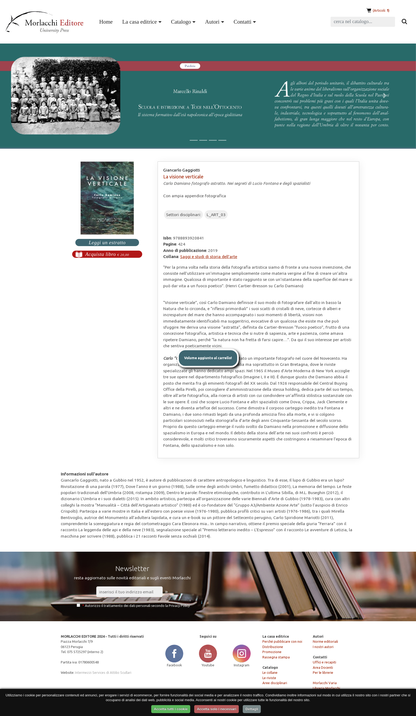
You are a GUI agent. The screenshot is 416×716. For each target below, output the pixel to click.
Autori (212, 22)
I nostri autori (323, 647)
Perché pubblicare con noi (282, 641)
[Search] (363, 22)
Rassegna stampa (276, 657)
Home (107, 21)
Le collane (270, 672)
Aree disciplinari (274, 683)
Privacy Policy (179, 605)
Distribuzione (272, 647)
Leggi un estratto (107, 242)
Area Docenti (323, 667)
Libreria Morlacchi (326, 688)
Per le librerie (323, 672)
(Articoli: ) (380, 10)
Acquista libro (107, 254)
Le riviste (269, 678)
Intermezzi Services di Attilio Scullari (103, 672)
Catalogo (181, 22)
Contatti (243, 22)
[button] (31, 96)
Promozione (271, 652)
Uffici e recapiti (324, 662)
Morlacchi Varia (325, 683)
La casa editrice (139, 22)
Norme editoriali (325, 641)
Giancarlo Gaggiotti (181, 170)
